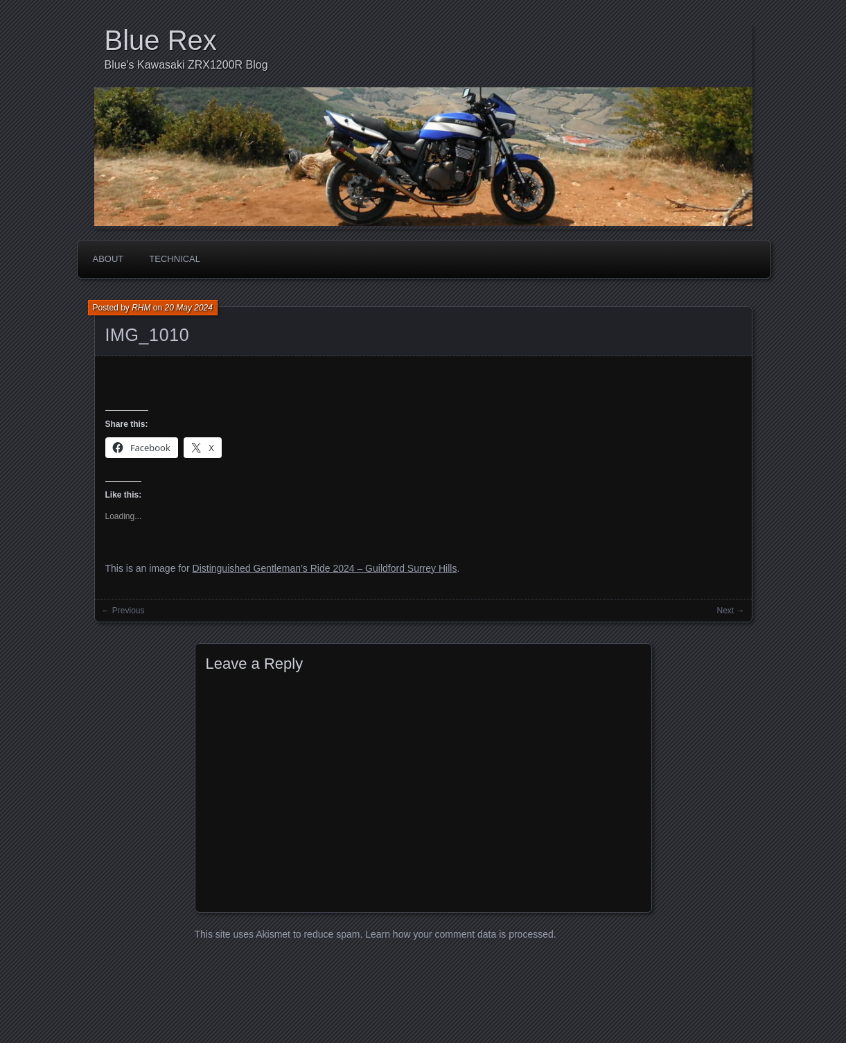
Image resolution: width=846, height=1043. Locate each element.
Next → (730, 610)
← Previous (123, 610)
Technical (174, 259)
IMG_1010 (147, 334)
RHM (141, 308)
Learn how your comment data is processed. (460, 934)
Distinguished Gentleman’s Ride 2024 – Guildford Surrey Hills (325, 568)
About (108, 259)
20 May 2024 (189, 308)
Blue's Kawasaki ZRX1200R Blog (186, 65)
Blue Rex (161, 40)
